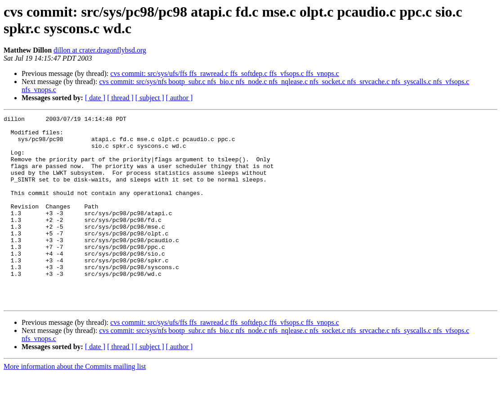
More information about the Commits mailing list (75, 404)
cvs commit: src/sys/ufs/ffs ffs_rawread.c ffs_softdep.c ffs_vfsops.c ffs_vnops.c (224, 73)
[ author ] (179, 98)
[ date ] (95, 98)
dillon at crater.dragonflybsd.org (100, 50)
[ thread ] (120, 98)
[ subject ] (149, 98)
